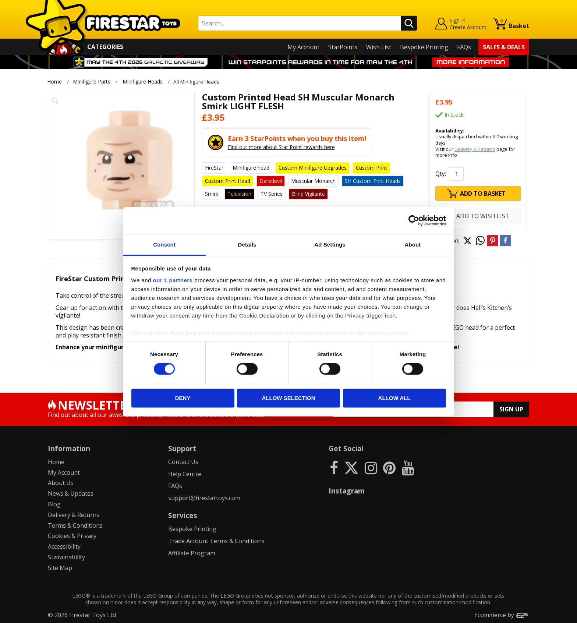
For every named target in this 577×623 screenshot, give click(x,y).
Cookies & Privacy (72, 536)
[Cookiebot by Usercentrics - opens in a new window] (414, 220)
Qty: (440, 174)
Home (54, 81)
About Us (61, 483)
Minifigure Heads (143, 81)
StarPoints (342, 47)
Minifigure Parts (91, 81)
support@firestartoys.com (204, 498)
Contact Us (183, 462)
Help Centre (184, 474)
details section (387, 333)
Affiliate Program (191, 553)
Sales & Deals (504, 47)
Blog (54, 504)
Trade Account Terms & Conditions (216, 541)
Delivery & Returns (474, 148)
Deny (183, 398)
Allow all (394, 398)
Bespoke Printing (424, 47)
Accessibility (64, 546)
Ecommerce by (501, 614)
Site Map (60, 567)
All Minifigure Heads (198, 81)
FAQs (464, 47)
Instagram (347, 490)
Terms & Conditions (75, 525)
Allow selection (288, 398)
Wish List (378, 47)
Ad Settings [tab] (329, 244)
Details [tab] (247, 244)
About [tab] (413, 244)
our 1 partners (173, 280)
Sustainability (66, 557)
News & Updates (70, 493)
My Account (303, 47)
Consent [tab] (164, 244)
